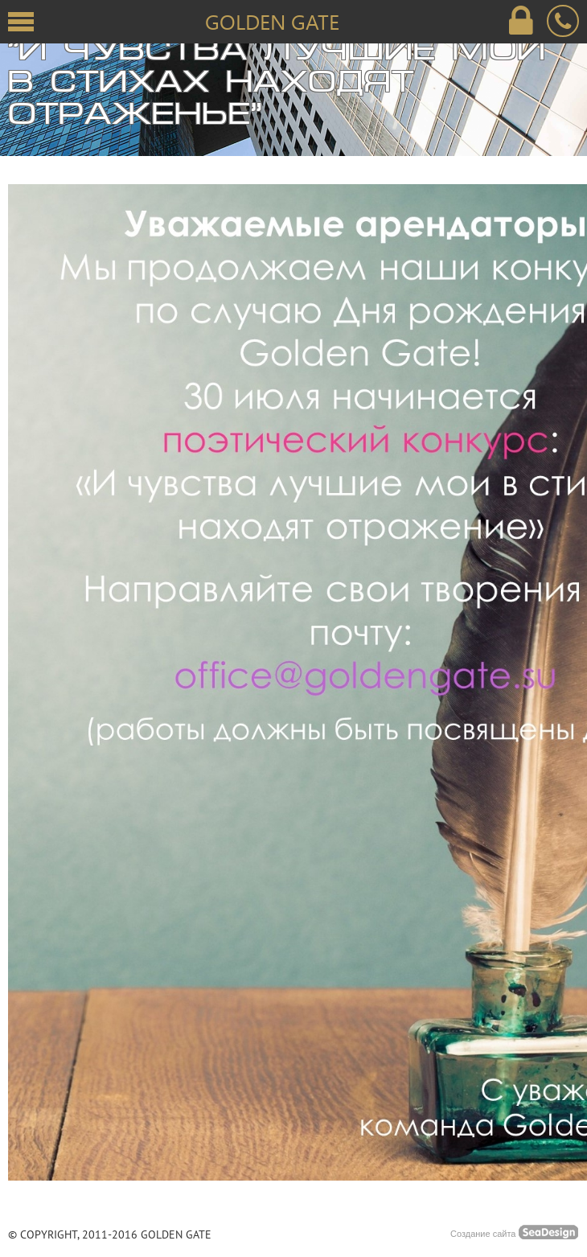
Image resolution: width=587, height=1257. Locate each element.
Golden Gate (272, 20)
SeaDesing (548, 1232)
